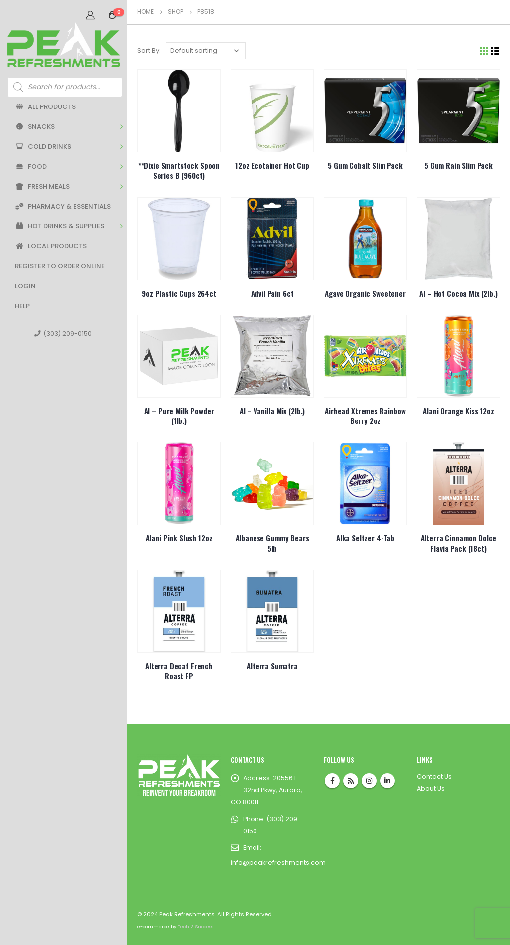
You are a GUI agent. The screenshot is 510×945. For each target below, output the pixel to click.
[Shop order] (206, 50)
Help (22, 306)
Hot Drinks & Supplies (59, 226)
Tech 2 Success (195, 926)
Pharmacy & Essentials (63, 206)
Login (25, 286)
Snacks (35, 126)
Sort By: (149, 50)
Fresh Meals (42, 186)
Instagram (369, 780)
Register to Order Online (60, 266)
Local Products (51, 246)
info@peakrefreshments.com (278, 862)
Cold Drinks (43, 146)
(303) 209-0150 (63, 333)
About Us (431, 788)
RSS (350, 780)
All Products (45, 106)
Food (31, 166)
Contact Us (434, 776)
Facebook (332, 780)
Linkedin (387, 780)
